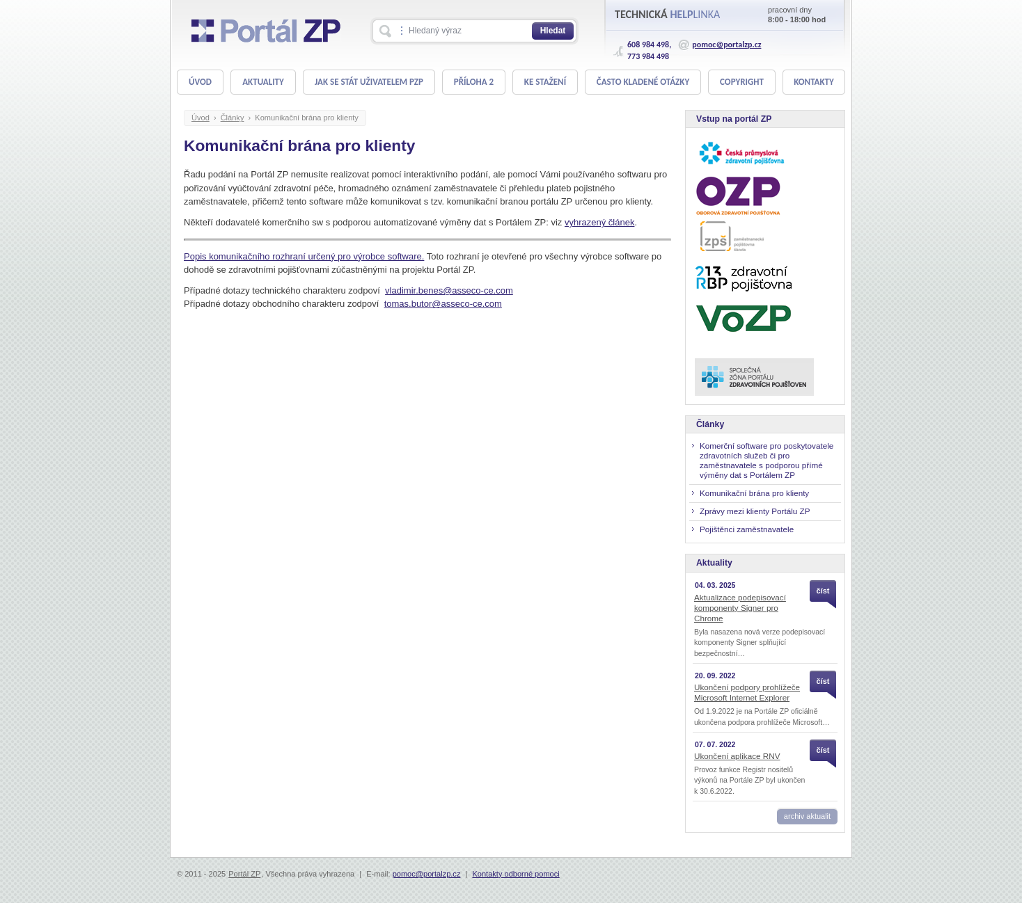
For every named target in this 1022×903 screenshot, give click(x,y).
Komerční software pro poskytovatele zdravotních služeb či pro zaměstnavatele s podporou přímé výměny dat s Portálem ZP (766, 460)
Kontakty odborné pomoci (515, 874)
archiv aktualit (807, 816)
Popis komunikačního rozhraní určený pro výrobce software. (304, 256)
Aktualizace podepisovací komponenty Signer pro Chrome (740, 608)
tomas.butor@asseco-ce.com (443, 303)
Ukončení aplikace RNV (737, 755)
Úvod (200, 117)
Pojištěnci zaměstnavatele (747, 529)
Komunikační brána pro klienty (307, 117)
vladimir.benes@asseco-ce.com (449, 290)
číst (823, 590)
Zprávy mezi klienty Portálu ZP (755, 511)
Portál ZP (244, 874)
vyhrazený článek (599, 222)
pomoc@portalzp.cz (726, 44)
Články (232, 117)
